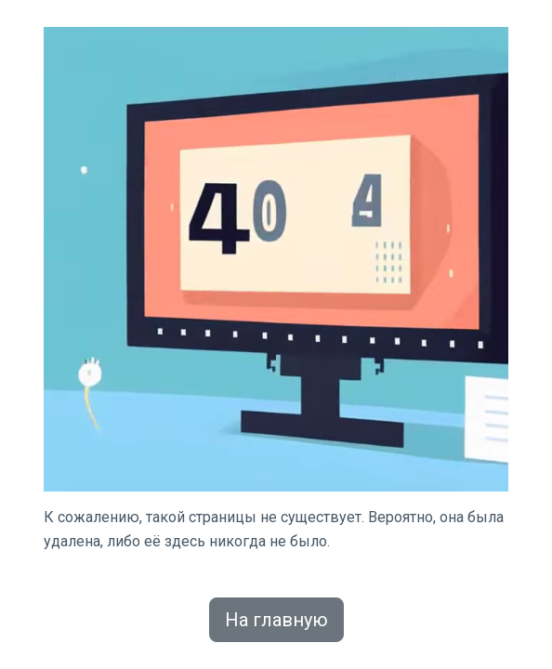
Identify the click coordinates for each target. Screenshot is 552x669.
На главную (276, 620)
